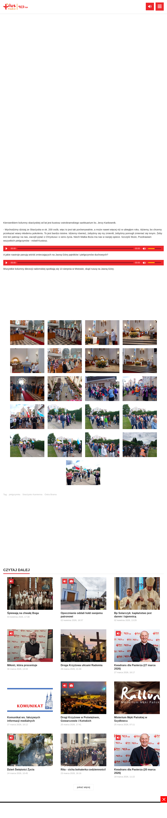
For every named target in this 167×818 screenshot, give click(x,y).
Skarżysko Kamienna (32, 494)
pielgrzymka (14, 494)
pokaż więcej (83, 787)
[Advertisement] (83, 522)
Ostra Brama (51, 494)
